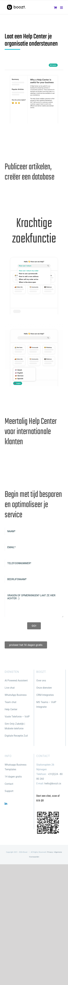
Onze (39, 687)
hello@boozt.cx (52, 783)
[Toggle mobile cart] (55, 7)
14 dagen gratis (13, 776)
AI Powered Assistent (16, 680)
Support (9, 791)
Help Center (11, 709)
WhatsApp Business (16, 694)
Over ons (41, 680)
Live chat (10, 687)
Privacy (50, 852)
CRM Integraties (45, 694)
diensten (47, 687)
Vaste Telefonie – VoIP (17, 716)
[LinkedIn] (6, 803)
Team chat (10, 702)
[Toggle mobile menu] (61, 7)
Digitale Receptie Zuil (16, 735)
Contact (9, 783)
